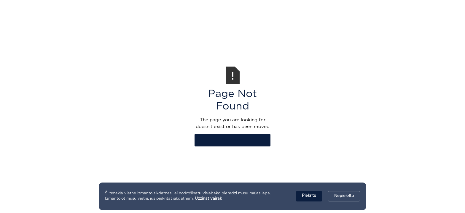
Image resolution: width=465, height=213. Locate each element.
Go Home (232, 140)
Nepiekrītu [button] (344, 196)
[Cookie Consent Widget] (232, 196)
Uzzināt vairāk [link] (208, 199)
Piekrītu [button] (309, 196)
